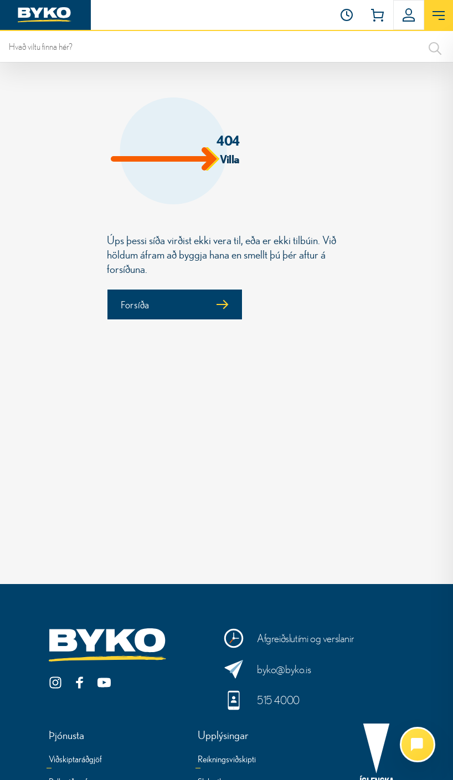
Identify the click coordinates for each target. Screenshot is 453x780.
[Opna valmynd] (438, 15)
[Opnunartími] (346, 15)
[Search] (435, 46)
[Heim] (45, 15)
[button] (346, 15)
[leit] (226, 46)
